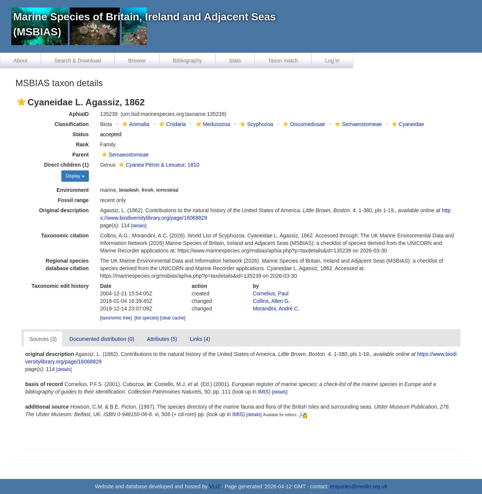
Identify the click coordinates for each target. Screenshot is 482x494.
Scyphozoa (255, 124)
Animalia (134, 124)
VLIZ (214, 486)
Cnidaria (171, 124)
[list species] (146, 318)
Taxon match (283, 61)
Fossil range (73, 200)
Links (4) (200, 339)
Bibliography (187, 61)
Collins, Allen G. (271, 301)
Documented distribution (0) (101, 339)
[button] (21, 101)
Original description (63, 210)
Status (81, 134)
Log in (332, 61)
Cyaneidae (407, 124)
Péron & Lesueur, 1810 (158, 165)
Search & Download (78, 61)
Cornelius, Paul (270, 293)
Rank (82, 144)
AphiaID (79, 114)
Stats (235, 61)
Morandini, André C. (276, 309)
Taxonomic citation (65, 236)
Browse (137, 61)
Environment (72, 190)
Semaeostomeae (357, 124)
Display (75, 176)
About (20, 61)
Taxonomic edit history (59, 286)
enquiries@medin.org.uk (358, 486)
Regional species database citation (67, 264)
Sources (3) (42, 339)
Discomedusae (303, 124)
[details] (138, 225)
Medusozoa (212, 124)
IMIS (263, 392)
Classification (72, 124)
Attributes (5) (162, 339)
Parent (80, 155)
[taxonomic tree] (116, 318)
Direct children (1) (66, 165)
